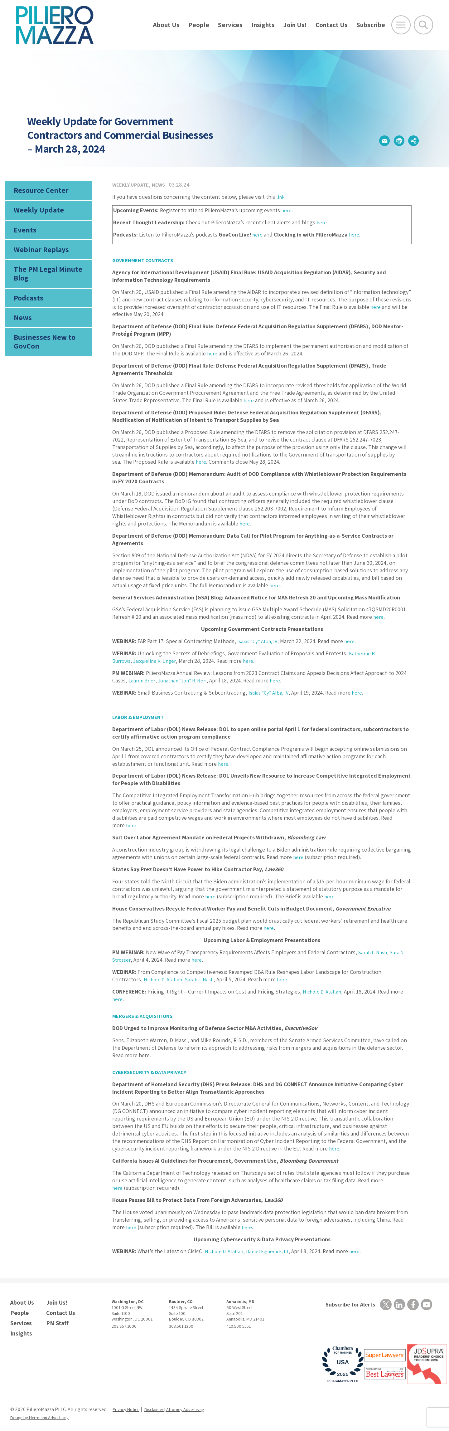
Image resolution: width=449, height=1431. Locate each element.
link (280, 196)
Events (24, 234)
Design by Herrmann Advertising (44, 1412)
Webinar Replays (38, 256)
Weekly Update (37, 212)
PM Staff (55, 1320)
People (198, 25)
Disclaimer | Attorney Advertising (182, 1404)
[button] (371, 141)
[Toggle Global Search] (423, 25)
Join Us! (295, 25)
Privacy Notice (127, 1404)
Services (230, 25)
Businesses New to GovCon (42, 355)
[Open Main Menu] (401, 25)
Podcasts (27, 307)
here (286, 210)
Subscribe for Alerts (347, 1304)
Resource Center (39, 191)
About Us (166, 25)
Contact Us (332, 25)
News (22, 329)
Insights (263, 25)
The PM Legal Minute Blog (45, 282)
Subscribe (370, 25)
